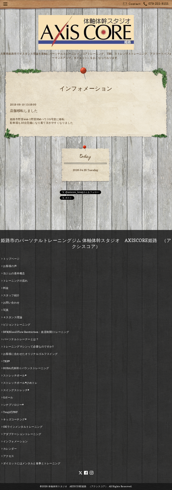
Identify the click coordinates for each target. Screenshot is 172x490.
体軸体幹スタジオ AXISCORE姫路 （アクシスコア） (78, 486)
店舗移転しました (24, 111)
